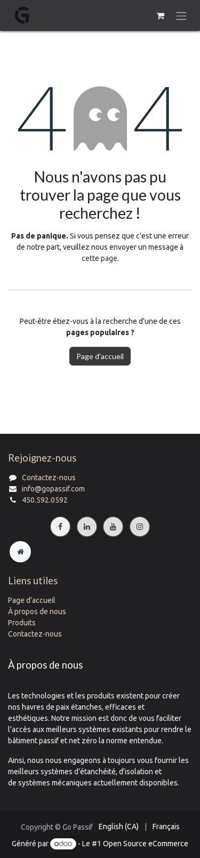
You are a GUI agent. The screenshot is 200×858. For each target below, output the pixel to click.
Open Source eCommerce (145, 843)
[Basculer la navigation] (181, 15)
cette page (99, 258)
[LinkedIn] (87, 526)
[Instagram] (139, 526)
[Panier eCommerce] (160, 15)
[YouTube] (113, 526)
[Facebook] (60, 526)
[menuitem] (119, 827)
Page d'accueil (100, 356)
